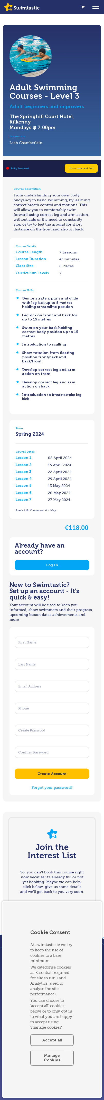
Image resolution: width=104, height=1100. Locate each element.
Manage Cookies (52, 1057)
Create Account (52, 774)
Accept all (52, 1040)
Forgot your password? (52, 788)
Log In (52, 565)
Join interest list (81, 168)
